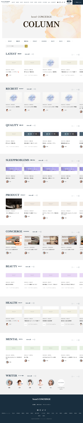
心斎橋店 (65, 413)
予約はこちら (77, 2)
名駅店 (61, 413)
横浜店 (48, 413)
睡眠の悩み (26, 41)
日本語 (69, 1)
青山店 (13, 413)
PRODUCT (35, 41)
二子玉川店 (43, 413)
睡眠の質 (18, 41)
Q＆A (49, 2)
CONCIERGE (44, 41)
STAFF (31, 2)
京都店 (80, 413)
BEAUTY (53, 41)
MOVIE (39, 2)
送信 (26, 46)
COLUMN (45, 2)
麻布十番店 (37, 413)
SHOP (21, 2)
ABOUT (13, 2)
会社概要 (34, 404)
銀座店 (23, 413)
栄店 (57, 413)
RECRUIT (53, 2)
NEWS (35, 2)
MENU (17, 2)
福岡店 (39, 415)
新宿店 (27, 413)
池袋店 (32, 413)
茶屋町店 (70, 413)
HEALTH (60, 41)
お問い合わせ (39, 404)
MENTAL (68, 41)
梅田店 (75, 413)
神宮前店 (6, 413)
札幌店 (43, 415)
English (69, 3)
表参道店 (18, 413)
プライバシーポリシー (47, 404)
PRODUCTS (26, 2)
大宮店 (52, 413)
